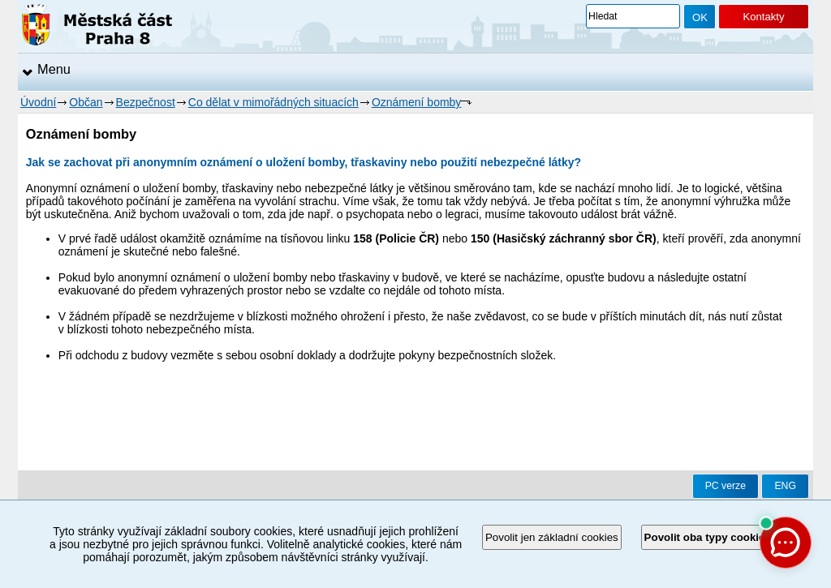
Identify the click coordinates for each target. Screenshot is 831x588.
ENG (785, 485)
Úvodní (38, 102)
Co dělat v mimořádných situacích (273, 102)
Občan (85, 102)
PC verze (725, 485)
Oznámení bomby (417, 102)
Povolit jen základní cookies (551, 537)
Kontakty (763, 17)
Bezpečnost (145, 102)
